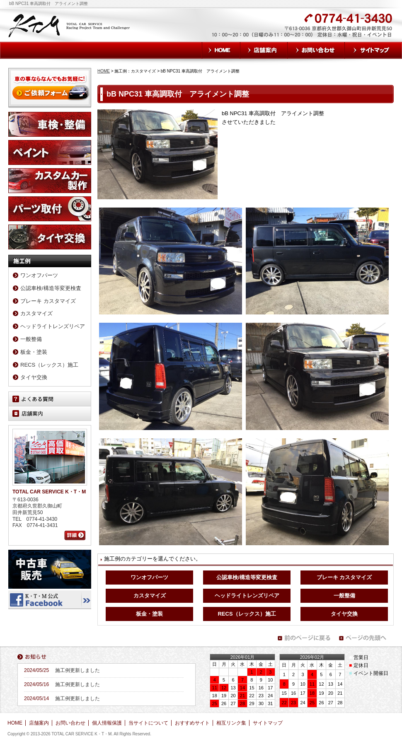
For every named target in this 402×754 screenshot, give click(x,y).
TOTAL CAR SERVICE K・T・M (70, 25)
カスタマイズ (149, 595)
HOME (221, 50)
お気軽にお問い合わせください (258, 29)
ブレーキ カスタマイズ (344, 577)
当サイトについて (148, 723)
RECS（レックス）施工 (247, 614)
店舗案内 (264, 50)
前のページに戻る (303, 638)
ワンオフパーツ (149, 577)
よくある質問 (49, 399)
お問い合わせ (316, 50)
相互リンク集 (231, 723)
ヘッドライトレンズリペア (247, 595)
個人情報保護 (107, 723)
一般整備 (344, 595)
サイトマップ (373, 50)
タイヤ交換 (344, 614)
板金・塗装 (149, 614)
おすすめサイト (192, 723)
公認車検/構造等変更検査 (246, 577)
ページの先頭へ (365, 638)
